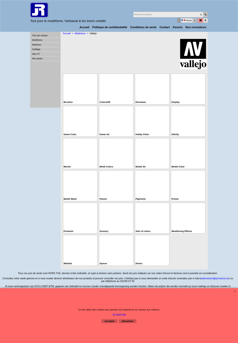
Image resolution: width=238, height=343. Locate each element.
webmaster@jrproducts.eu (215, 278)
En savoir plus (119, 314)
